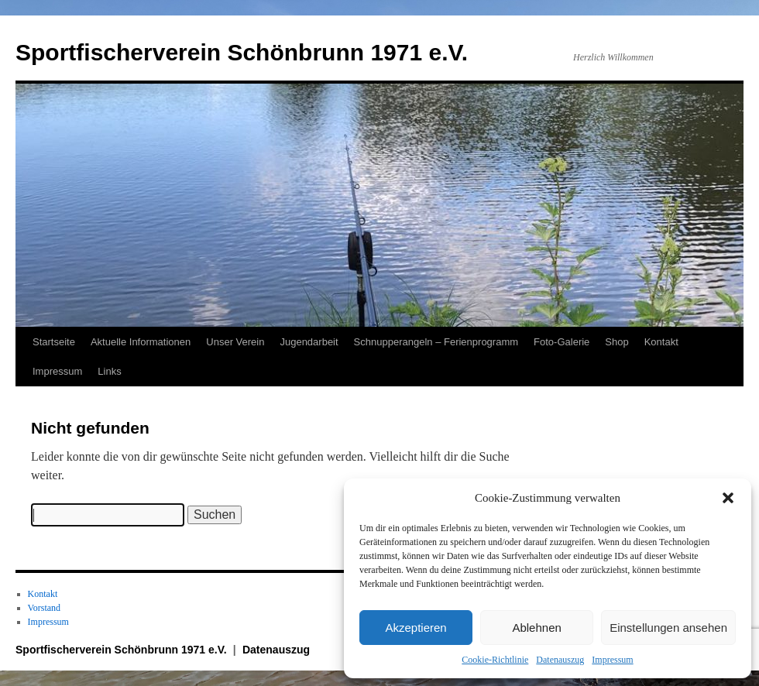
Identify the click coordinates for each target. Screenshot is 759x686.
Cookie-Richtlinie (495, 659)
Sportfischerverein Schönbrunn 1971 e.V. (241, 52)
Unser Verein (235, 342)
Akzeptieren (415, 627)
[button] (728, 498)
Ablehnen (536, 627)
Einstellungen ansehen (668, 627)
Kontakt (661, 342)
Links (109, 371)
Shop (616, 342)
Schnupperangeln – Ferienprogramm (436, 342)
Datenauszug (560, 659)
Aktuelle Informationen (141, 342)
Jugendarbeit (309, 342)
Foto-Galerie (561, 342)
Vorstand (44, 607)
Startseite (54, 342)
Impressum (612, 659)
